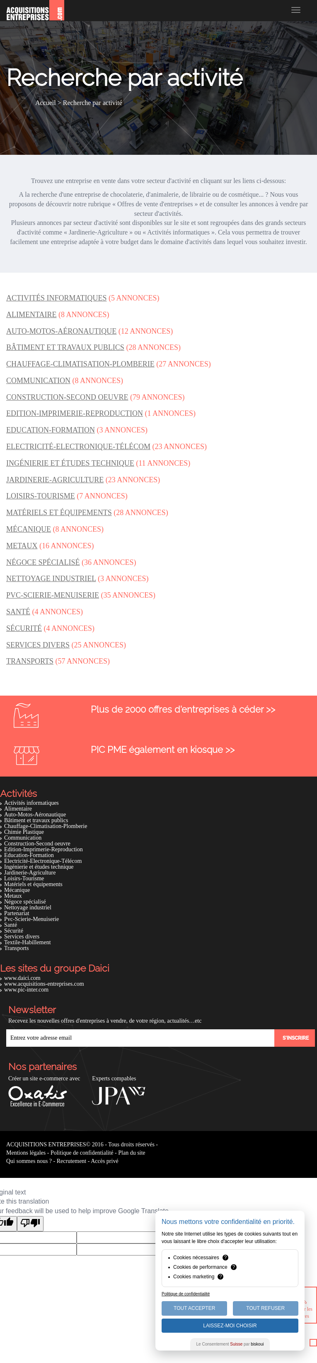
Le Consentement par (230, 1344)
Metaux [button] (22, 546)
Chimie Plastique (24, 832)
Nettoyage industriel (27, 907)
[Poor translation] (30, 1223)
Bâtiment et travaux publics (36, 820)
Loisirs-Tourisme (24, 878)
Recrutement (72, 1161)
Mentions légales (26, 1153)
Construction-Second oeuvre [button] (67, 397)
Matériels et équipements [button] (59, 512)
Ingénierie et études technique (39, 867)
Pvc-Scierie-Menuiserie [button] (52, 595)
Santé (10, 925)
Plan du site (131, 1153)
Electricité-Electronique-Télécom (43, 861)
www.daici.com (22, 978)
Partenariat (16, 913)
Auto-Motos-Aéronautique (35, 814)
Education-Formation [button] (50, 430)
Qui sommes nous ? (29, 1161)
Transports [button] (29, 661)
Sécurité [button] (24, 628)
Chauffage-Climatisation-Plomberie (45, 826)
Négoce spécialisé (25, 902)
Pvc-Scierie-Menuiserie (31, 919)
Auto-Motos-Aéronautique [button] (61, 331)
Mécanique (17, 890)
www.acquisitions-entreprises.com (44, 984)
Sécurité (13, 931)
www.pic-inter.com (26, 990)
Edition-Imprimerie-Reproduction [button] (74, 413)
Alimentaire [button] (31, 314)
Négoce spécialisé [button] (43, 562)
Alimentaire (18, 809)
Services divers (21, 936)
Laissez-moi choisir (230, 1326)
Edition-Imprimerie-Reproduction (43, 849)
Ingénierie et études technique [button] (70, 463)
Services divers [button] (38, 645)
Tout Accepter (194, 1308)
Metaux (13, 896)
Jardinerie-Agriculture (30, 873)
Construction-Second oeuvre (37, 843)
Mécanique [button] (28, 529)
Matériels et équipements (33, 884)
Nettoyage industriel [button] (51, 578)
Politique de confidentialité (82, 1153)
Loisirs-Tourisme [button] (40, 496)
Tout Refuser (265, 1308)
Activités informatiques (31, 803)
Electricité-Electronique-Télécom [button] (78, 446)
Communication (22, 838)
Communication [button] (38, 380)
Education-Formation (29, 855)
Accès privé (104, 1161)
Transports (16, 948)
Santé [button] (18, 612)
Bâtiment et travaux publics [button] (65, 347)
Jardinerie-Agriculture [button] (55, 480)
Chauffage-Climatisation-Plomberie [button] (80, 364)
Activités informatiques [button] (56, 298)
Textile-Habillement (27, 942)
